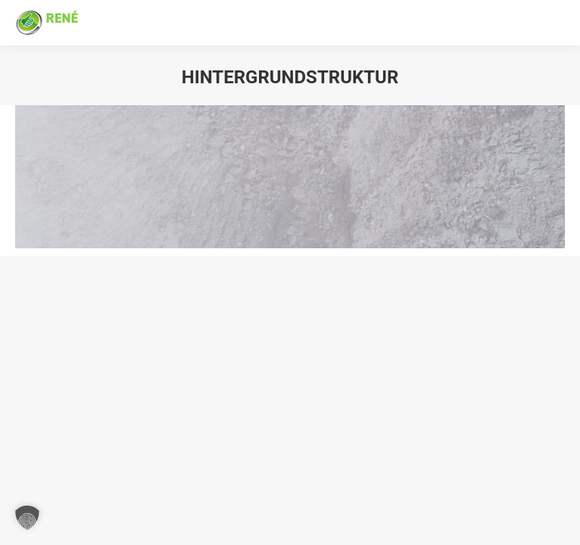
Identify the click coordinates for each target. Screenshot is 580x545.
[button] (27, 517)
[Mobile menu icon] (555, 23)
